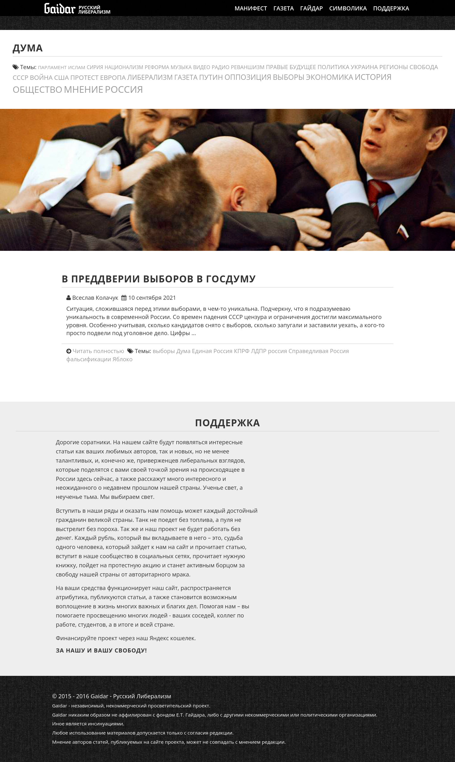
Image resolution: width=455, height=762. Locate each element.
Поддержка (391, 14)
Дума (183, 351)
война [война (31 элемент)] (41, 77)
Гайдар (311, 14)
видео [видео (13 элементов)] (201, 67)
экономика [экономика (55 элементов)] (329, 77)
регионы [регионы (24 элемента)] (393, 67)
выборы (164, 351)
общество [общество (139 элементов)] (37, 89)
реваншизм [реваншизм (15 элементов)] (247, 67)
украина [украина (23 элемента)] (364, 67)
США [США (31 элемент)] (61, 77)
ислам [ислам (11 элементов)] (76, 67)
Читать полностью (98, 351)
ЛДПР (258, 351)
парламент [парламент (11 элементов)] (52, 67)
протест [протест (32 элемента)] (84, 77)
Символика (348, 14)
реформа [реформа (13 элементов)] (157, 67)
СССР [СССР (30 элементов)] (20, 77)
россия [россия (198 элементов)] (124, 89)
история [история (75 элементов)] (373, 76)
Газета (283, 14)
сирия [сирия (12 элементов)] (95, 67)
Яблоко (122, 359)
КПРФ (241, 351)
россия (277, 351)
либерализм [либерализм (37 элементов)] (150, 77)
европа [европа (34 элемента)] (113, 77)
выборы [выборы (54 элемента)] (288, 77)
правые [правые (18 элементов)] (277, 67)
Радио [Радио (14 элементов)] (220, 67)
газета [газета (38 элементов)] (185, 77)
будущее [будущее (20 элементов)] (302, 67)
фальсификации (88, 359)
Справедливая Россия (318, 351)
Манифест (250, 14)
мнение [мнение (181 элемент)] (83, 89)
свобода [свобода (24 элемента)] (424, 67)
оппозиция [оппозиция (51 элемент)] (248, 77)
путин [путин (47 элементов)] (211, 77)
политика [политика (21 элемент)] (333, 67)
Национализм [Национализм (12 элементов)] (124, 67)
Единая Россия (212, 351)
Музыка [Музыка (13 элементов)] (181, 67)
